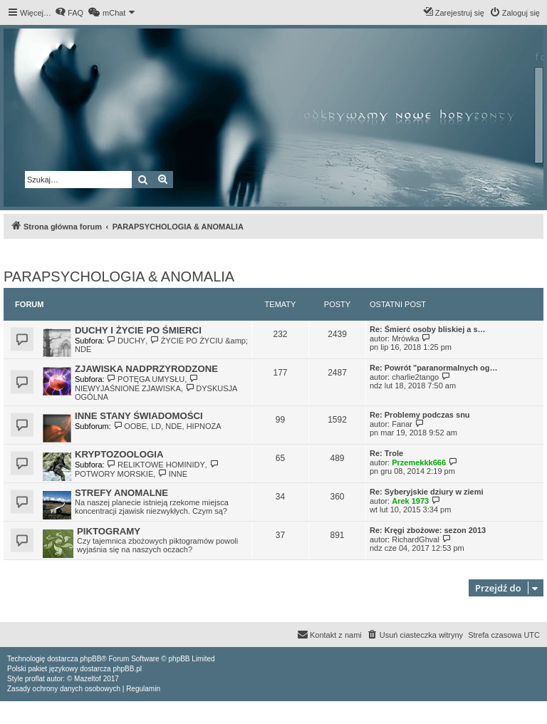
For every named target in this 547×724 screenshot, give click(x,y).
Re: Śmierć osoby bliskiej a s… (428, 329)
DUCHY (126, 340)
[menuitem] (69, 12)
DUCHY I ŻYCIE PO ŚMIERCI (138, 330)
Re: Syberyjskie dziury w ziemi (427, 491)
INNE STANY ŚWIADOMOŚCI (139, 415)
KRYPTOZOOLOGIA (119, 454)
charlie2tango (415, 377)
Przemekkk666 (419, 462)
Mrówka (406, 338)
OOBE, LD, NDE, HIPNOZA (167, 426)
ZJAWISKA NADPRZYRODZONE (146, 368)
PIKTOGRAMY (108, 531)
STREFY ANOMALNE (121, 492)
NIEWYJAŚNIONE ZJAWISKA (137, 384)
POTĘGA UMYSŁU (146, 379)
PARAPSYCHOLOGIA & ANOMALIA (119, 276)
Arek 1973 (410, 501)
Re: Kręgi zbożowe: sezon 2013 (428, 530)
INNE (172, 474)
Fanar (402, 424)
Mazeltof (87, 679)
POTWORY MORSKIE (147, 469)
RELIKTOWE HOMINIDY (156, 464)
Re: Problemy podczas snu (420, 414)
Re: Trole (386, 453)
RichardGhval (415, 539)
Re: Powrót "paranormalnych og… (433, 367)
